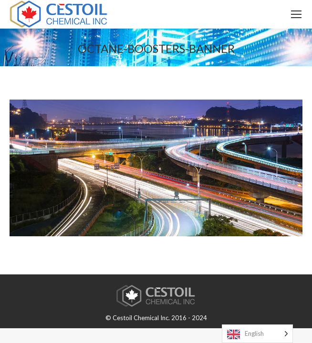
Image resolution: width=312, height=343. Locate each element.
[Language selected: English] (257, 333)
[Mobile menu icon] (296, 14)
